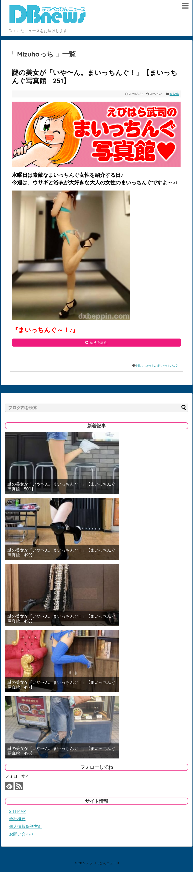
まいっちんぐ (167, 365)
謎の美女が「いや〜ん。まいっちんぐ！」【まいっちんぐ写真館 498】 (61, 619)
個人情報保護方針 (25, 826)
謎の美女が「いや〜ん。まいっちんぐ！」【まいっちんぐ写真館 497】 (61, 685)
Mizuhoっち (145, 365)
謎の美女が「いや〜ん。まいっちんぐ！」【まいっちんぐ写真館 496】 (61, 751)
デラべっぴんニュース (103, 863)
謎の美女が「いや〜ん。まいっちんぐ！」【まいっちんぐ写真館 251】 (94, 76)
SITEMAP (17, 811)
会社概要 (17, 818)
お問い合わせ (21, 834)
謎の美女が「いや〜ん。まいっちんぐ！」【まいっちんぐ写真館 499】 (61, 553)
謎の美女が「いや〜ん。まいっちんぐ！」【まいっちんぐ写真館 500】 (61, 486)
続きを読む (99, 342)
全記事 (174, 94)
